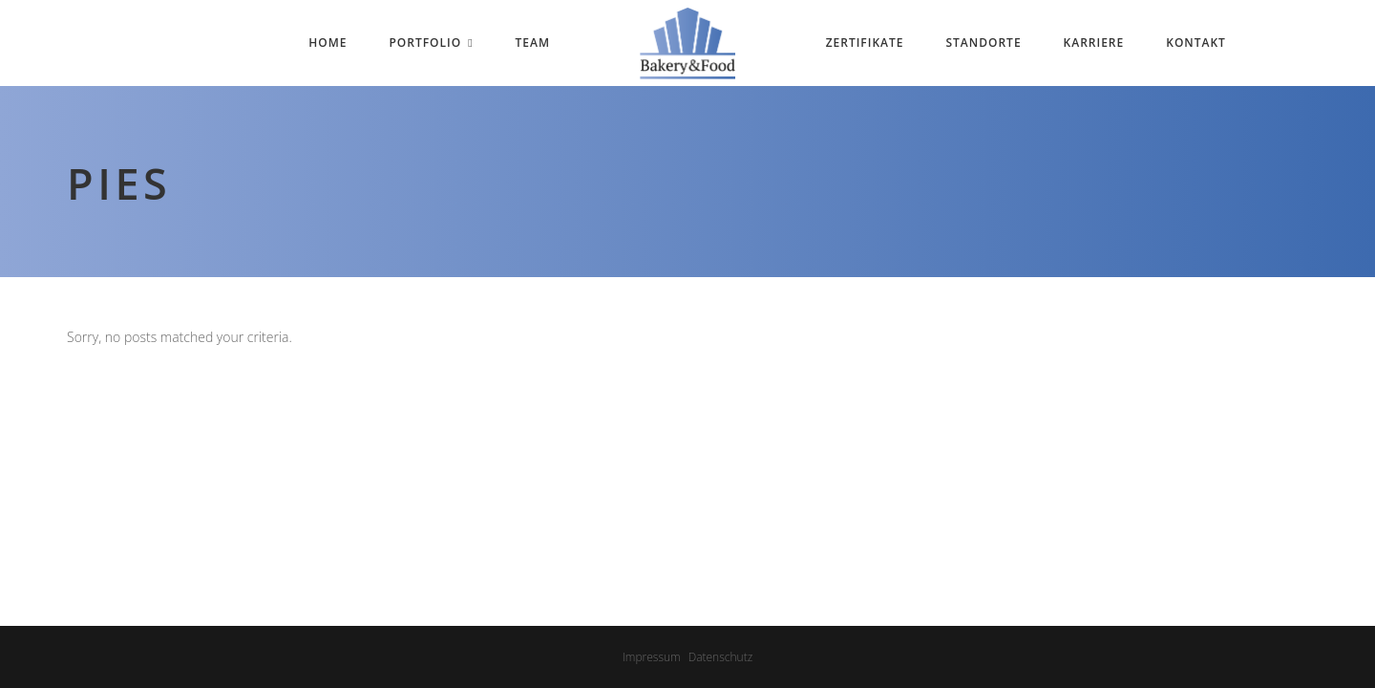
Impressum (652, 657)
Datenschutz (720, 657)
